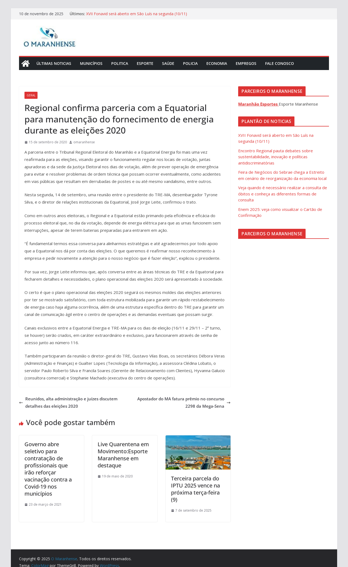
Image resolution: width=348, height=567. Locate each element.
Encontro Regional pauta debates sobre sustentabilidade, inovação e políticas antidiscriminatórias (275, 157)
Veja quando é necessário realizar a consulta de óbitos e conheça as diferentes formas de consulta (282, 193)
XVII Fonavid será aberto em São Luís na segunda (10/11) (136, 13)
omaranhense (84, 142)
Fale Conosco (279, 63)
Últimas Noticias (53, 63)
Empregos (246, 63)
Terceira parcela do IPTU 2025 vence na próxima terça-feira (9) (195, 489)
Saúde (168, 63)
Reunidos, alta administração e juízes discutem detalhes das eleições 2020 (68, 402)
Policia (190, 63)
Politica (119, 63)
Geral (31, 95)
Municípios (91, 63)
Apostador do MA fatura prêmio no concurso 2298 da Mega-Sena (184, 402)
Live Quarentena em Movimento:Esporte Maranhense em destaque (123, 455)
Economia (216, 63)
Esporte (145, 63)
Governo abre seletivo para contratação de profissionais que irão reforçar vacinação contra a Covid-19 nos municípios (48, 469)
